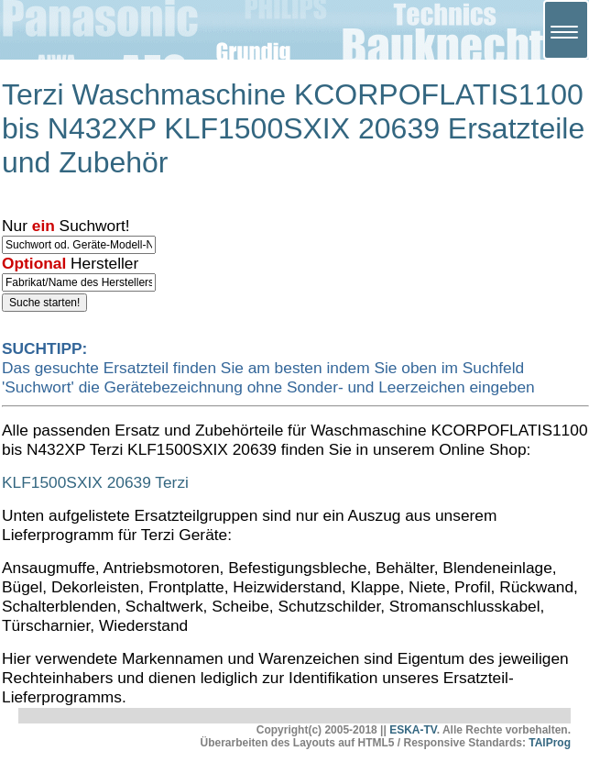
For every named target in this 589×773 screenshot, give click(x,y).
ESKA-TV (413, 729)
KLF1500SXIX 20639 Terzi (95, 482)
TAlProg (550, 742)
